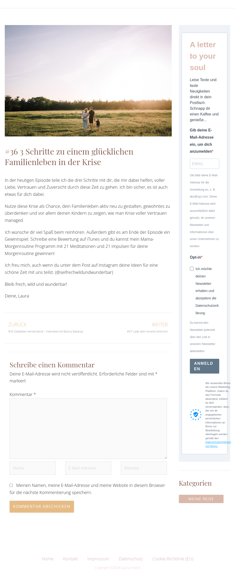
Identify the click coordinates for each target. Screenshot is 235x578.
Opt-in (195, 258)
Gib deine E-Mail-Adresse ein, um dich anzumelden (202, 141)
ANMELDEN (203, 367)
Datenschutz (131, 563)
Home (47, 563)
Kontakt (70, 563)
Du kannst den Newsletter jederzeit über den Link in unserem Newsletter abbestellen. (202, 338)
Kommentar (23, 395)
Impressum (98, 563)
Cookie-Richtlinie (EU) (173, 563)
